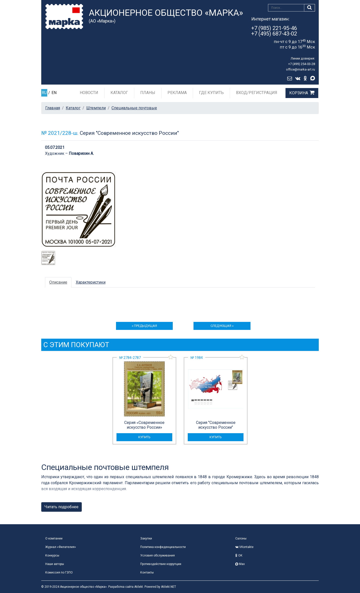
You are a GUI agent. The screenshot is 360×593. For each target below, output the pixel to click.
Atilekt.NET (168, 586)
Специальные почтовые (134, 108)
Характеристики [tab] (91, 282)
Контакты (147, 572)
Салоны (240, 538)
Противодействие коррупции (160, 564)
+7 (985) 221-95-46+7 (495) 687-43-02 (274, 31)
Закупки (146, 538)
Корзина (298, 93)
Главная (52, 108)
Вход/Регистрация (256, 92)
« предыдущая (144, 326)
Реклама (177, 92)
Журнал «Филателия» (60, 547)
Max (240, 564)
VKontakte (244, 547)
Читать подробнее (61, 506)
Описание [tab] (58, 282)
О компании (53, 538)
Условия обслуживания (157, 555)
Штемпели (96, 108)
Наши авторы (54, 564)
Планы (147, 92)
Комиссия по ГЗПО (59, 572)
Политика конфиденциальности (163, 547)
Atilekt (138, 586)
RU (44, 92)
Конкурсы (52, 555)
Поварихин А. (81, 153)
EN (54, 92)
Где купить (211, 92)
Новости (89, 92)
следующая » (222, 326)
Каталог (119, 92)
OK (238, 555)
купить (144, 437)
